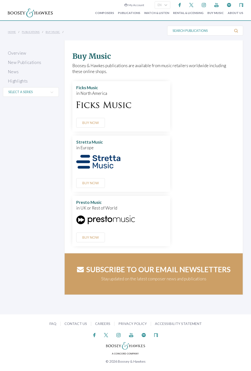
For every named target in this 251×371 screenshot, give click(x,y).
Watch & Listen (156, 13)
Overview (17, 53)
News (13, 71)
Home (12, 31)
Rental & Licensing (188, 13)
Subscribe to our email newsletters (154, 269)
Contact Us (75, 324)
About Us (235, 13)
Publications (129, 13)
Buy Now (91, 123)
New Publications (24, 62)
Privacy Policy (132, 324)
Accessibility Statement (178, 324)
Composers (104, 13)
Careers (102, 324)
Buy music (215, 13)
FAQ (53, 324)
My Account (134, 5)
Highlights (18, 81)
